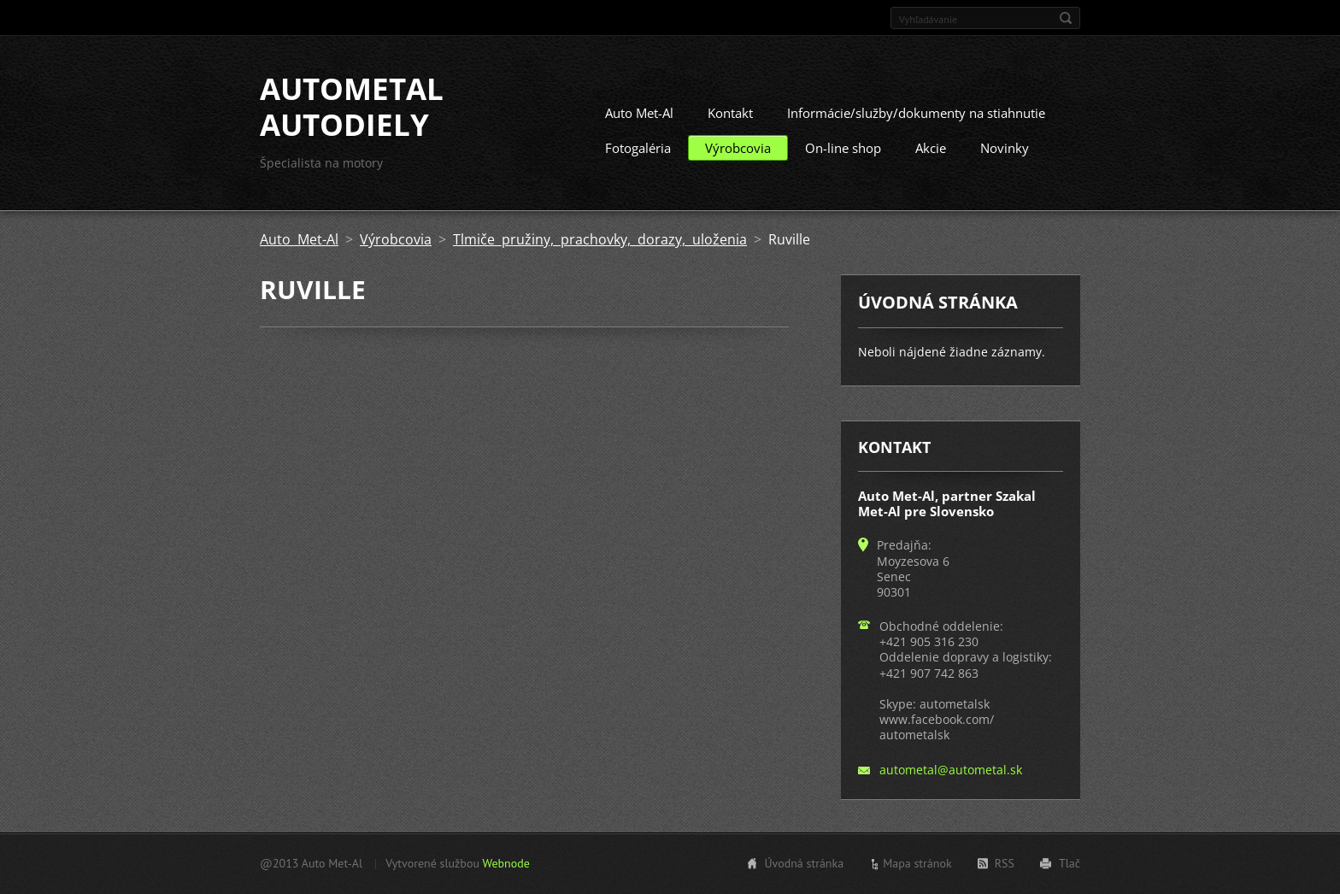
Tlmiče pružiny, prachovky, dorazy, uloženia (600, 239)
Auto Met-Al (639, 112)
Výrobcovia (738, 147)
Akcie (930, 147)
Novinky (1004, 147)
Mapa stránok (917, 863)
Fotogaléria (638, 147)
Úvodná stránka (803, 863)
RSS (1004, 863)
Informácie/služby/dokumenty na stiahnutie (916, 112)
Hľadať (1065, 18)
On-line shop (843, 147)
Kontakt (730, 112)
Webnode (505, 863)
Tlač (1069, 863)
